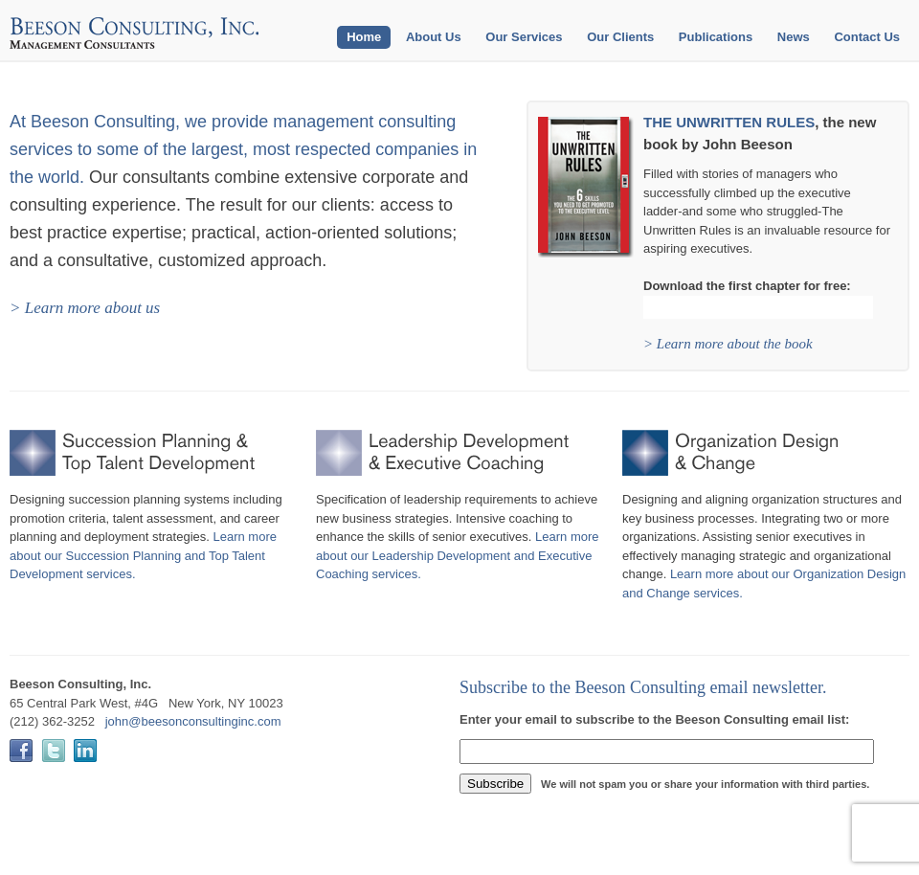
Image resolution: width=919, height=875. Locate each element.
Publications (715, 37)
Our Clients (620, 37)
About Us (433, 37)
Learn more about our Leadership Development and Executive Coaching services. (457, 555)
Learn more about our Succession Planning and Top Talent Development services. (143, 555)
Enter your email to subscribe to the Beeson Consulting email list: (654, 719)
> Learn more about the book (728, 343)
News (793, 37)
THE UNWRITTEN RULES (729, 122)
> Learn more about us (85, 308)
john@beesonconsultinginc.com (193, 721)
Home (364, 37)
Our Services (523, 37)
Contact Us (867, 37)
